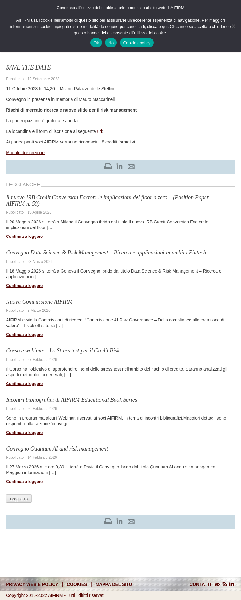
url (99, 131)
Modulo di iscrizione (25, 152)
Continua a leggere (24, 236)
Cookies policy (136, 42)
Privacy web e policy (32, 584)
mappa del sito (113, 584)
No (111, 42)
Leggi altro (19, 499)
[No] (233, 26)
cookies (77, 584)
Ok (96, 42)
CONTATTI (200, 584)
